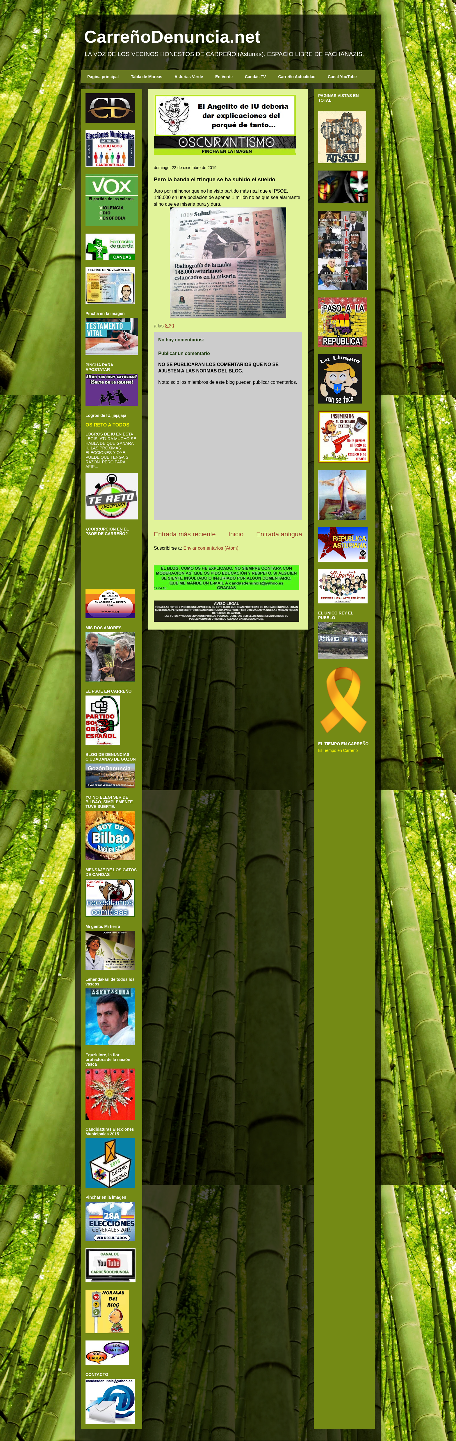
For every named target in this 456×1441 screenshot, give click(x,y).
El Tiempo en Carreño (338, 750)
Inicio (235, 534)
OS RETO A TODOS (107, 424)
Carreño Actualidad (297, 76)
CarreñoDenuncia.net (172, 36)
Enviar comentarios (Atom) (210, 548)
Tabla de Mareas (146, 76)
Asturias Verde (188, 76)
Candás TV (255, 76)
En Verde (224, 76)
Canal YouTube (342, 76)
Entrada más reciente (185, 534)
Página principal (103, 76)
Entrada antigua (279, 534)
